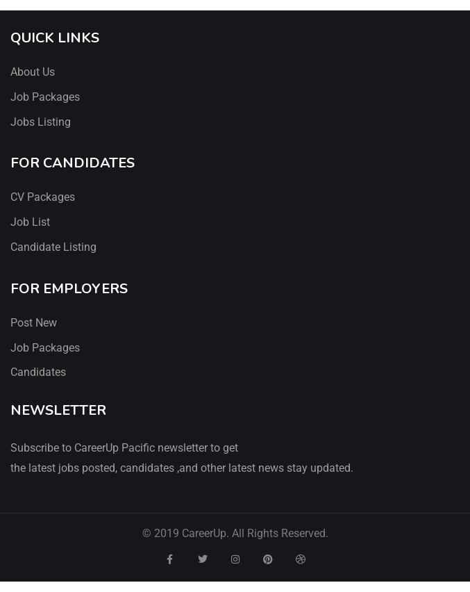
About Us (32, 72)
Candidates (38, 372)
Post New (33, 322)
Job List (30, 222)
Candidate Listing (53, 247)
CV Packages (42, 197)
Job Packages (45, 97)
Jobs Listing (40, 122)
